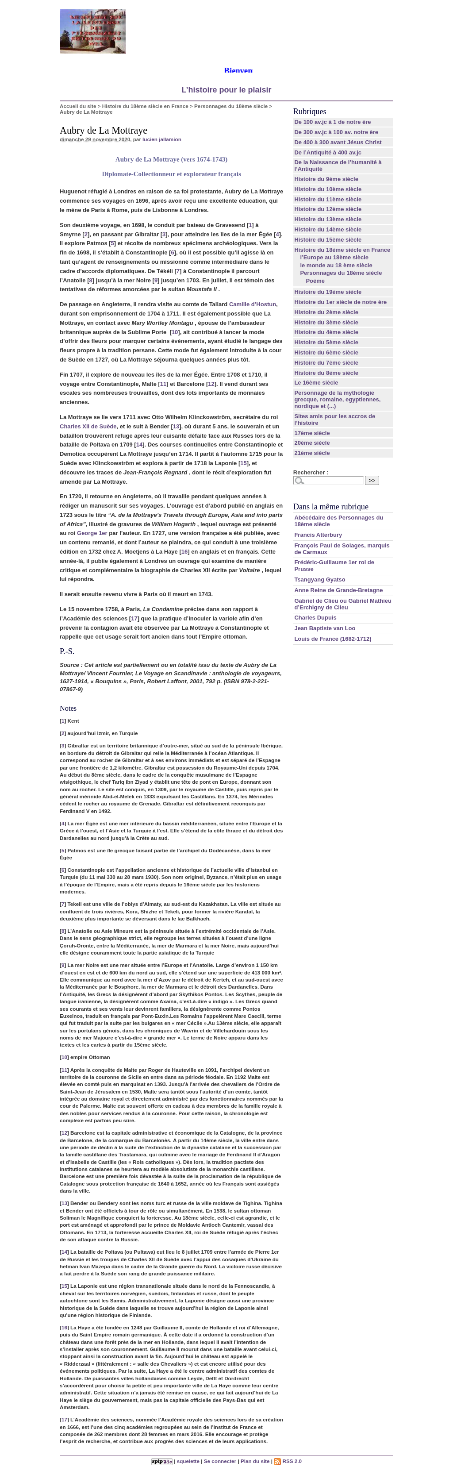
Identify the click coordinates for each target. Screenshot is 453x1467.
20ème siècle (312, 442)
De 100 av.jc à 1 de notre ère (332, 122)
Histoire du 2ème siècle (326, 312)
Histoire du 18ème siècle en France (145, 106)
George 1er (92, 533)
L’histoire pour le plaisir (226, 89)
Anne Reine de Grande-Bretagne (338, 590)
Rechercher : (310, 472)
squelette (188, 1461)
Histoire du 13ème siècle (327, 219)
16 (184, 551)
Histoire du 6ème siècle (326, 352)
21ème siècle (312, 453)
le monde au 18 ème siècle (336, 265)
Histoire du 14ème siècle (327, 229)
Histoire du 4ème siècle (326, 332)
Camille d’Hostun (252, 304)
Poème (315, 280)
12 (211, 384)
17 (134, 618)
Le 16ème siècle (316, 382)
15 (243, 463)
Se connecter (220, 1461)
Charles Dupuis (315, 617)
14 (139, 444)
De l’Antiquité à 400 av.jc (327, 152)
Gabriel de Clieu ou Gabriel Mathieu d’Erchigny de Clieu (343, 604)
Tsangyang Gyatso (319, 579)
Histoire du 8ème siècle (326, 373)
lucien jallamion (161, 139)
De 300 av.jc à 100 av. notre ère (336, 132)
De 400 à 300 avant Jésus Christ (337, 142)
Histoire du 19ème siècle (327, 292)
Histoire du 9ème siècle (326, 179)
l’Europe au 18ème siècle (334, 257)
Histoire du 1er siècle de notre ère (340, 302)
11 (163, 384)
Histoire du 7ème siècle (326, 362)
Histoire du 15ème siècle (327, 239)
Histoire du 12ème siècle (327, 209)
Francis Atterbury (318, 534)
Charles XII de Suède (88, 426)
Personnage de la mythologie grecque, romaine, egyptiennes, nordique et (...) (337, 399)
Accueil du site (78, 106)
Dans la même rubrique (331, 506)
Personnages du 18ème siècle (231, 106)
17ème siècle (312, 433)
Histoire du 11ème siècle (327, 199)
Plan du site (255, 1461)
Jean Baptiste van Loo (324, 628)
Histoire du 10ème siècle (327, 189)
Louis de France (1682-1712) (332, 638)
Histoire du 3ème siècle (326, 322)
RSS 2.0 (288, 1461)
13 (176, 426)
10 (175, 332)
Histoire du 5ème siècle (326, 342)
